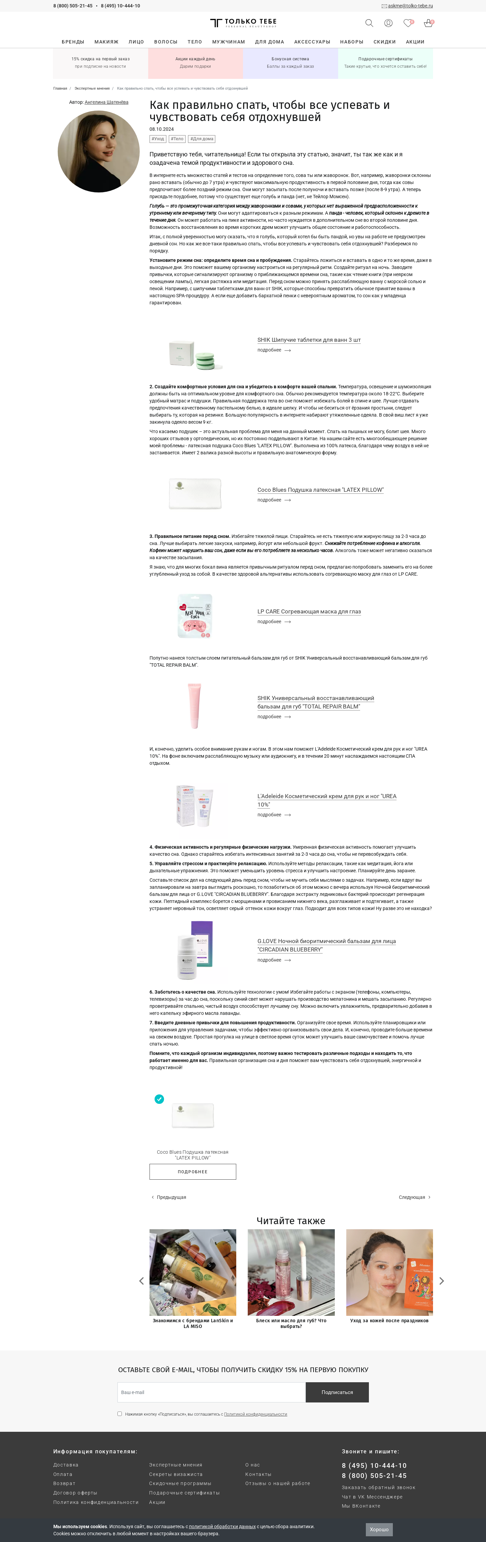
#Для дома (201, 138)
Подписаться (337, 1392)
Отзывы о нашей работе (277, 1483)
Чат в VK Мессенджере (372, 1497)
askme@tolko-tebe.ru (410, 5)
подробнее (274, 350)
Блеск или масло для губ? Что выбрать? (291, 1323)
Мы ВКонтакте (361, 1506)
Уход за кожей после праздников (389, 1321)
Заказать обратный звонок (379, 1487)
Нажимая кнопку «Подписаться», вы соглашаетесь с (206, 1414)
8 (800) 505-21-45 (72, 5)
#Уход (158, 138)
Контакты (258, 1474)
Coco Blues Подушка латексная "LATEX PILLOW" (193, 1154)
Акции (157, 1502)
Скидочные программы (180, 1483)
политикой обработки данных (222, 1526)
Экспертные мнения (176, 1465)
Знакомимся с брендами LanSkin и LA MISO (193, 1323)
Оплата (63, 1474)
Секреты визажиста (176, 1474)
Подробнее (193, 1172)
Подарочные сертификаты (184, 1492)
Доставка (66, 1465)
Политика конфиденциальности (96, 1502)
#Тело (177, 138)
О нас (252, 1465)
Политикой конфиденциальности (255, 1414)
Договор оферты (75, 1492)
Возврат (64, 1483)
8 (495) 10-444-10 (120, 5)
